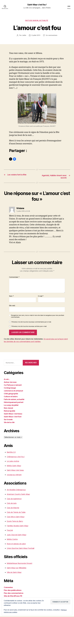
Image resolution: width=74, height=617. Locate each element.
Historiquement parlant (13, 403)
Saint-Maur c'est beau (13, 415)
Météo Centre (12, 540)
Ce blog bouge (10, 389)
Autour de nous (10, 383)
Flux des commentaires (13, 594)
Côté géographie (11, 394)
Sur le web (8, 420)
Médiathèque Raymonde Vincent (19, 564)
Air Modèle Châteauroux (16, 491)
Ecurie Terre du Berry (15, 522)
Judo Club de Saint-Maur (16, 536)
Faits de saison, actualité (37, 21)
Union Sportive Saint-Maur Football (20, 549)
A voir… (7, 380)
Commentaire (14, 278)
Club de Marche (13, 509)
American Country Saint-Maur (18, 495)
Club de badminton (14, 500)
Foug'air (10, 531)
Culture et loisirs (11, 397)
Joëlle (23, 36)
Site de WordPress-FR (13, 597)
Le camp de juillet (11, 406)
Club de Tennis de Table (16, 513)
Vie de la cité (9, 423)
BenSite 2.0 (11, 453)
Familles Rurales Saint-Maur (17, 527)
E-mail (40, 297)
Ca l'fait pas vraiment (13, 386)
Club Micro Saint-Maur (15, 518)
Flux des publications (12, 591)
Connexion (8, 588)
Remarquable (9, 412)
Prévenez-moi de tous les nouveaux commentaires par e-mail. (31, 323)
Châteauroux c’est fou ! (16, 458)
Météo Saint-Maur (14, 467)
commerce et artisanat (13, 392)
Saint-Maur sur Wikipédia (16, 569)
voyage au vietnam (14, 476)
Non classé (8, 409)
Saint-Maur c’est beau (15, 471)
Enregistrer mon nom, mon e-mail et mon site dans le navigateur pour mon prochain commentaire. (37, 317)
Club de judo (12, 504)
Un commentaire (52, 36)
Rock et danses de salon (16, 545)
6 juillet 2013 (35, 36)
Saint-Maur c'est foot (12, 417)
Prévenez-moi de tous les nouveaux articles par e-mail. (29, 327)
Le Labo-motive (13, 462)
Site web (12, 306)
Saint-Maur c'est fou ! (37, 5)
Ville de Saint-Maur (14, 573)
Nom (11, 297)
